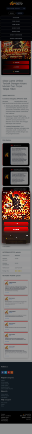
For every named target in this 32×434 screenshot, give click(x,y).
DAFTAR (16, 229)
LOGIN (16, 223)
